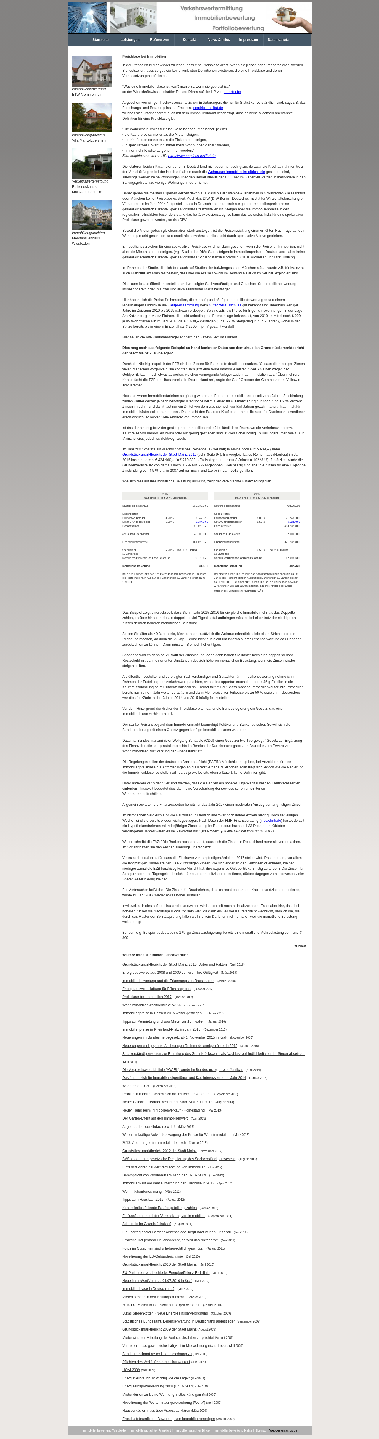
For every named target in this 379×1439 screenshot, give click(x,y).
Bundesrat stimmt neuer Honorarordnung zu (157, 1354)
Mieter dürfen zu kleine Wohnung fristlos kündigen (161, 1394)
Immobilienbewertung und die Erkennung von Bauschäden (168, 981)
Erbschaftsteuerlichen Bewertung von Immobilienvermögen (168, 1419)
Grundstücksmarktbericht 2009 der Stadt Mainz (159, 1329)
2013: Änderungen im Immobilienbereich (154, 1143)
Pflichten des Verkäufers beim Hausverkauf (156, 1362)
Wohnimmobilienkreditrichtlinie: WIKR (152, 1005)
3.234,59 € (199, 521)
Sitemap (260, 1430)
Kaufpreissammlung (183, 305)
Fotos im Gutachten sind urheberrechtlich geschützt (162, 1248)
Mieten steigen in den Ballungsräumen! (153, 1297)
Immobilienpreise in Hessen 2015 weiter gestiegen (162, 1013)
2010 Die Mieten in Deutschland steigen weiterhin (161, 1305)
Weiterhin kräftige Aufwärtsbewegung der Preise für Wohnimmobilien (176, 1135)
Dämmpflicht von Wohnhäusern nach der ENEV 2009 (164, 1175)
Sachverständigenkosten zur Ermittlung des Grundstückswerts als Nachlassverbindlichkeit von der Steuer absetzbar (213, 1054)
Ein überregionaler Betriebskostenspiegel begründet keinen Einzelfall (176, 1232)
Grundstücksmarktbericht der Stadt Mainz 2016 (159, 455)
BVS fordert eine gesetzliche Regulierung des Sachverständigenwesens (178, 1159)
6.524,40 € (291, 521)
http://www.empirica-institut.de (191, 156)
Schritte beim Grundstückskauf (146, 1224)
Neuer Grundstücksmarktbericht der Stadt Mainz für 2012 (167, 1102)
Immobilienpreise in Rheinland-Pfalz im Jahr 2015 (161, 1029)
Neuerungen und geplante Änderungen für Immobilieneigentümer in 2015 (179, 1046)
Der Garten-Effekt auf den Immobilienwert (155, 1118)
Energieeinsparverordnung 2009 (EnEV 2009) (158, 1386)
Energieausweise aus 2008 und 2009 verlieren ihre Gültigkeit (170, 972)
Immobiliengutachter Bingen (192, 1430)
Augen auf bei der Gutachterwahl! (148, 1127)
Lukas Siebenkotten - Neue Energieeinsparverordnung (165, 1313)
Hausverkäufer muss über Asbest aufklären (156, 1410)
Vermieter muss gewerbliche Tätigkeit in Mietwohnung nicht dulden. (175, 1346)
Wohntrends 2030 (136, 1086)
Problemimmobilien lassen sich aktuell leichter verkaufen (166, 1094)
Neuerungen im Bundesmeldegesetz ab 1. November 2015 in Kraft (174, 1037)
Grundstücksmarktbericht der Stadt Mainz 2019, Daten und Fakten (174, 964)
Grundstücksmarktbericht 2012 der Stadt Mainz (159, 1151)
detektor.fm (232, 92)
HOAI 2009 (131, 1370)
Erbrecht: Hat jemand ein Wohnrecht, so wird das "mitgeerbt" (170, 1240)
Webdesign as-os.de (283, 1430)
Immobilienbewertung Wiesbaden (105, 1430)
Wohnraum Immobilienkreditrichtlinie (236, 172)
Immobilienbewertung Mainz (233, 1430)
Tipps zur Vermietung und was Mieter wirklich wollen (163, 1021)
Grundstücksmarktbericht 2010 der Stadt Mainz (159, 1264)
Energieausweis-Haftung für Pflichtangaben (156, 989)
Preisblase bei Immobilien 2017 (147, 997)
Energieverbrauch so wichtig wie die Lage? (156, 1378)
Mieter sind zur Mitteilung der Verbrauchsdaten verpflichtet (168, 1338)
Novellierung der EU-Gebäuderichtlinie (152, 1256)
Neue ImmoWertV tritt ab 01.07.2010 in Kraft (157, 1281)
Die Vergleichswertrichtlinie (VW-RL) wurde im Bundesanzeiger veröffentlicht (182, 1070)
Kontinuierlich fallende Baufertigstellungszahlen (159, 1208)
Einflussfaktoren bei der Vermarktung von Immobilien (163, 1167)
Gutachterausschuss (225, 305)
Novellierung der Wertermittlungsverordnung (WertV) (163, 1402)
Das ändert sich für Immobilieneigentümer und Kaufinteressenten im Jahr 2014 (184, 1078)
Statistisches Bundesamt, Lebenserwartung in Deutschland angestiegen (178, 1321)
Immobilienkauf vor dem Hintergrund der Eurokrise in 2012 (168, 1183)
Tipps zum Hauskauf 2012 (142, 1199)
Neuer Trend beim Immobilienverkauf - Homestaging (163, 1110)
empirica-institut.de (208, 108)
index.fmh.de (271, 820)
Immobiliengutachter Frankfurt (151, 1430)
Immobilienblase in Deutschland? (148, 1289)
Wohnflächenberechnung (142, 1191)
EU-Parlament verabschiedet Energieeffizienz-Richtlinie (166, 1273)
